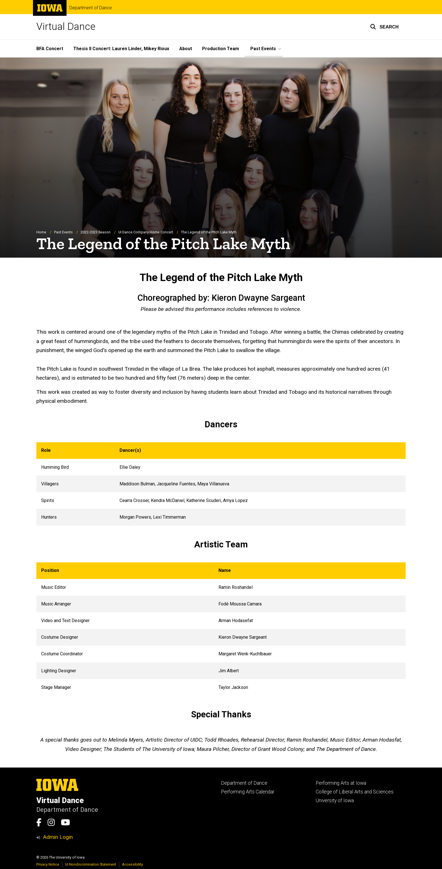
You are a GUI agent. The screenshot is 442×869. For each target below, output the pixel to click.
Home (41, 232)
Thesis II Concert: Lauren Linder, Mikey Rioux (121, 48)
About (185, 48)
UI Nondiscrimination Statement (90, 864)
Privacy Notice (47, 864)
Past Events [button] (263, 48)
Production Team (220, 48)
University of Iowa (335, 800)
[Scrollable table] (221, 484)
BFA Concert (49, 48)
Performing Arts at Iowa (341, 783)
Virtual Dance (65, 27)
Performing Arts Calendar (247, 792)
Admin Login (58, 837)
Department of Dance (90, 7)
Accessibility (132, 864)
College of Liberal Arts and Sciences (355, 792)
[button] (384, 26)
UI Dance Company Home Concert (145, 232)
